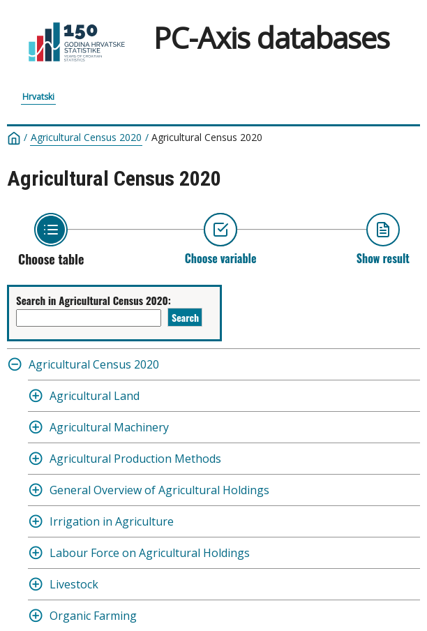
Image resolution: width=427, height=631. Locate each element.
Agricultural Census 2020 (86, 137)
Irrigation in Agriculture (112, 521)
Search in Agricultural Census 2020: (93, 300)
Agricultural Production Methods (135, 458)
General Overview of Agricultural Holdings (159, 490)
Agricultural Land (95, 395)
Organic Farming (93, 615)
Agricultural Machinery (109, 427)
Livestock (74, 584)
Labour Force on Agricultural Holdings (150, 553)
